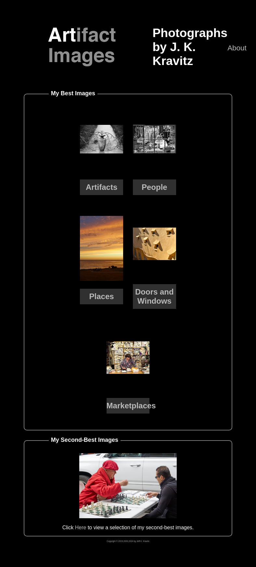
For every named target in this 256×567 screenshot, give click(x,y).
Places (101, 296)
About (237, 48)
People (154, 187)
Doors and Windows (154, 296)
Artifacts (101, 187)
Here (80, 527)
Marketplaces (131, 405)
